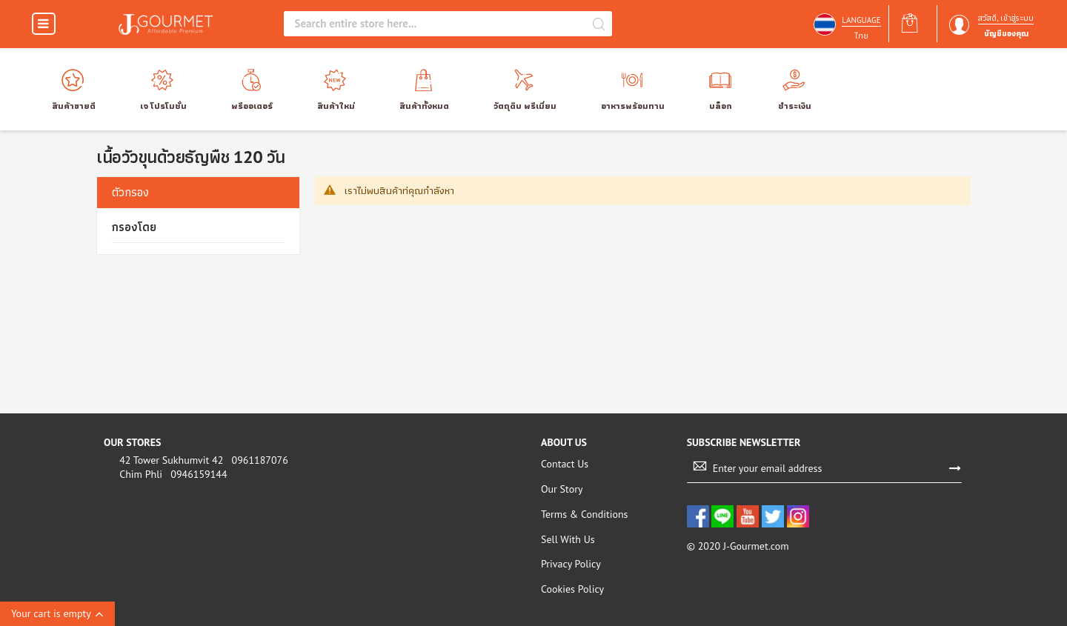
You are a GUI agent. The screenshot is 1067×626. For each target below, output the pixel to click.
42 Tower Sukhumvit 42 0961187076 (199, 460)
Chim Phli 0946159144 (169, 474)
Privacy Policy (571, 563)
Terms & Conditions (584, 514)
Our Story (561, 489)
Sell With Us (568, 539)
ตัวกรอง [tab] (130, 191)
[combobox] (437, 23)
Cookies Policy (572, 589)
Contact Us (564, 463)
